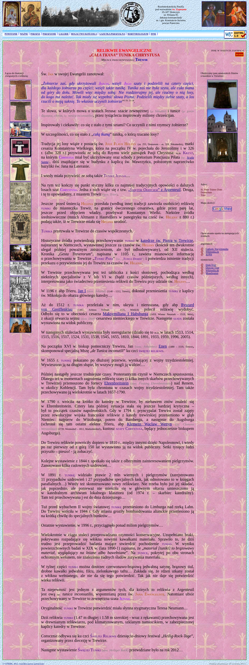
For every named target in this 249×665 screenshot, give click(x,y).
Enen (163, 346)
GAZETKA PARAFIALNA (112, 34)
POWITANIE (11, 34)
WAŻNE (24, 34)
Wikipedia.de (212, 270)
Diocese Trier (212, 267)
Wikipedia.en (212, 251)
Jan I (82, 291)
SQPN (209, 254)
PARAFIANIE (49, 34)
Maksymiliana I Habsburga (125, 314)
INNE (153, 34)
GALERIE (64, 34)
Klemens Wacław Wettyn (149, 424)
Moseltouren (212, 273)
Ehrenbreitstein (116, 383)
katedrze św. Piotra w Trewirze (167, 240)
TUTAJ (239, 54)
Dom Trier (211, 265)
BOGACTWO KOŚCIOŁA (84, 34)
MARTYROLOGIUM (137, 34)
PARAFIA (35, 34)
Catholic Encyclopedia (217, 249)
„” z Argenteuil (154, 190)
